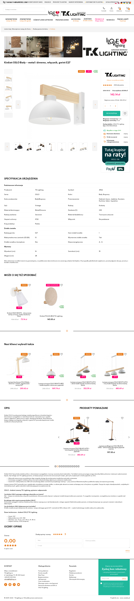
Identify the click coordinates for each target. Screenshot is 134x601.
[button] (8, 71)
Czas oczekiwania (44, 581)
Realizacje (48, 2)
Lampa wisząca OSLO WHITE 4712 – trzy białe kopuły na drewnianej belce (115, 384)
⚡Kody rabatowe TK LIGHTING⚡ (94, 2)
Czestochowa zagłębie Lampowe (13, 2)
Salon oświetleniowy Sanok (34, 2)
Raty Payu (41, 575)
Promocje (99, 20)
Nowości (110, 20)
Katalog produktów (112, 2)
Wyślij (128, 550)
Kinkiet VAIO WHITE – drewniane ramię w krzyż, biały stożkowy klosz (19, 314)
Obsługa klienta (44, 566)
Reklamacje (72, 577)
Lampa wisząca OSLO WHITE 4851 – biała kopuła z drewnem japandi (51, 384)
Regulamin (72, 571)
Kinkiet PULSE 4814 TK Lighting (51, 316)
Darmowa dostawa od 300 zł (47, 585)
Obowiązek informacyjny (77, 579)
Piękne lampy (123, 20)
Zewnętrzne (25, 20)
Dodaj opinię (120, 85)
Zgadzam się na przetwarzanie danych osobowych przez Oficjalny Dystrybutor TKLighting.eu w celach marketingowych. (113, 585)
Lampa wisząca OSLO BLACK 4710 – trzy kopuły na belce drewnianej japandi (76, 450)
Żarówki (88, 19)
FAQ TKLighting (43, 587)
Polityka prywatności (75, 573)
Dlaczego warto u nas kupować (48, 583)
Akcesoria (76, 20)
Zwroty (71, 575)
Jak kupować (42, 579)
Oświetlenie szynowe (43, 20)
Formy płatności (43, 571)
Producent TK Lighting (60, 2)
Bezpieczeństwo (43, 577)
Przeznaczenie (62, 20)
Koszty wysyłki (42, 573)
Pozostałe (72, 566)
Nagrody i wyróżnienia (76, 2)
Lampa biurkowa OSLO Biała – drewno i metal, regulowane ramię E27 (19, 384)
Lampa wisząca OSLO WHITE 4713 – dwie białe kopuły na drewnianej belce (83, 384)
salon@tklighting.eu (10, 579)
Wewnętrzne (11, 20)
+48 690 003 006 (10, 577)
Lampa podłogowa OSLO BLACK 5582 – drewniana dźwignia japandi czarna (111, 447)
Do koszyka (111, 113)
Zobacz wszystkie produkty (115, 80)
